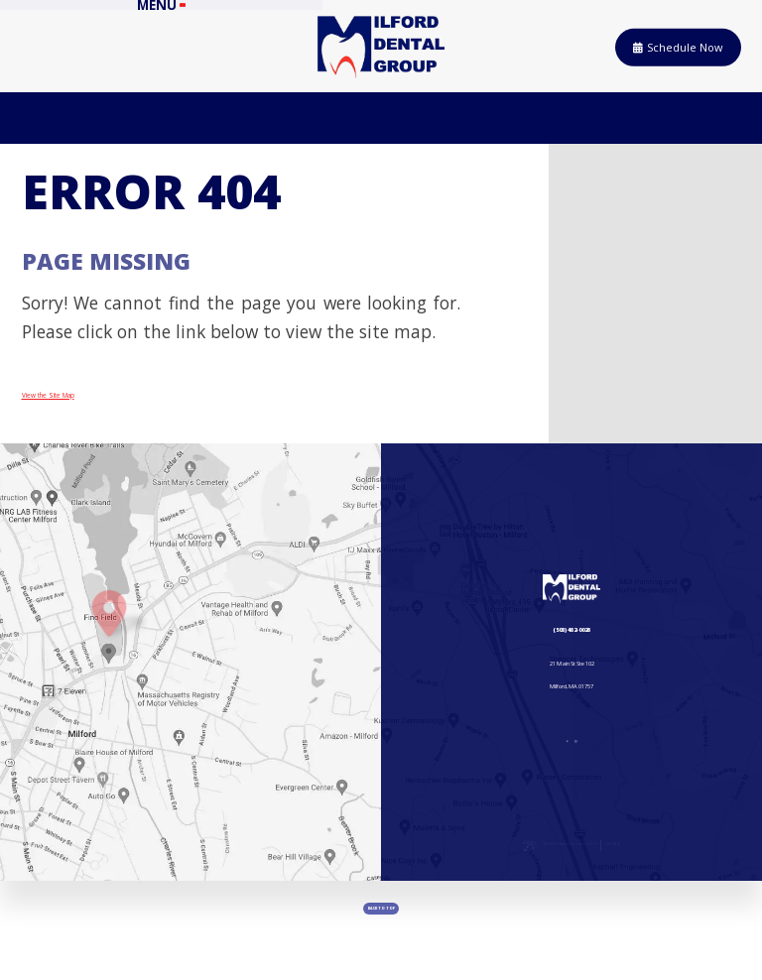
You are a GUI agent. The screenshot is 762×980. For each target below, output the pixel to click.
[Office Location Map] (108, 666)
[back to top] (380, 940)
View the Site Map (95, 410)
